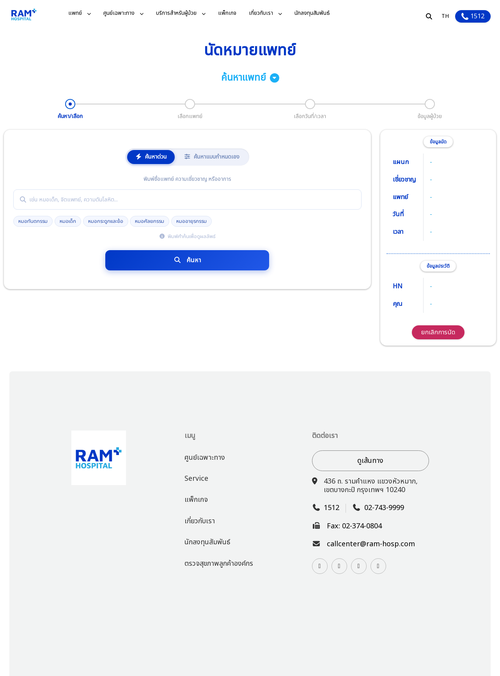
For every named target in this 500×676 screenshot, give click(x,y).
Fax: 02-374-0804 (354, 526)
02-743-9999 (384, 508)
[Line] (339, 566)
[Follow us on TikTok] (378, 566)
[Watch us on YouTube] (359, 566)
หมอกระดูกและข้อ (105, 221)
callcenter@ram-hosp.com (371, 544)
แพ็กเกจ (227, 13)
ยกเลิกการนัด (438, 332)
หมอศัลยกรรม (149, 221)
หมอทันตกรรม (33, 221)
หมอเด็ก (68, 221)
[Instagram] (320, 566)
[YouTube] (359, 566)
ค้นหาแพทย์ (250, 78)
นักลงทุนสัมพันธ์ (312, 13)
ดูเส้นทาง (370, 460)
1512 (472, 16)
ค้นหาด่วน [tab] (151, 157)
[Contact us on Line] (339, 566)
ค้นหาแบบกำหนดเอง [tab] (211, 157)
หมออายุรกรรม (191, 221)
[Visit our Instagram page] (320, 566)
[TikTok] (378, 566)
